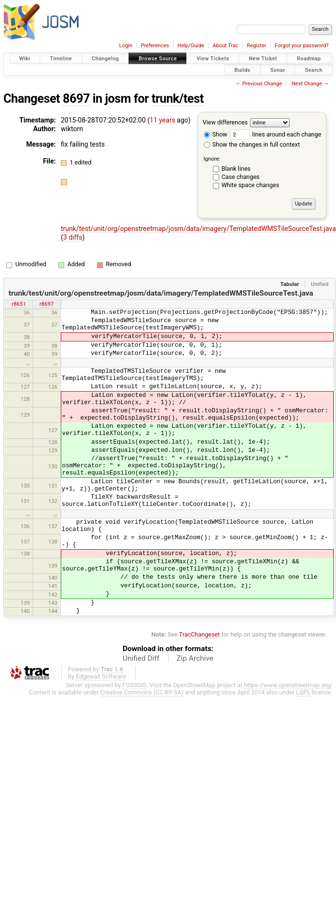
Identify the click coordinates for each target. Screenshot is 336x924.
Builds (243, 70)
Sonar (277, 70)
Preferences (154, 45)
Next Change (307, 84)
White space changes (251, 185)
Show (215, 134)
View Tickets (212, 58)
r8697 (47, 303)
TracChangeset (199, 634)
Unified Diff (141, 658)
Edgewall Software (101, 676)
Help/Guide (191, 45)
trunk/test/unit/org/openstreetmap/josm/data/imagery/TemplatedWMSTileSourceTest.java (198, 228)
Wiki (24, 58)
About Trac (225, 45)
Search (313, 70)
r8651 (19, 303)
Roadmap (309, 58)
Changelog (105, 58)
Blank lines (236, 168)
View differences (225, 122)
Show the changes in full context (252, 144)
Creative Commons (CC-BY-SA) (142, 692)
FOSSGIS (134, 685)
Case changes (241, 176)
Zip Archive (195, 658)
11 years (162, 120)
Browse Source (158, 58)
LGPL (303, 692)
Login (125, 45)
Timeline (61, 58)
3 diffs (73, 237)
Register (256, 45)
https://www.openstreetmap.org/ (288, 685)
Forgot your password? (302, 45)
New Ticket (263, 58)
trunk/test (178, 99)
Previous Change (262, 84)
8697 (76, 99)
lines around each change (275, 134)
